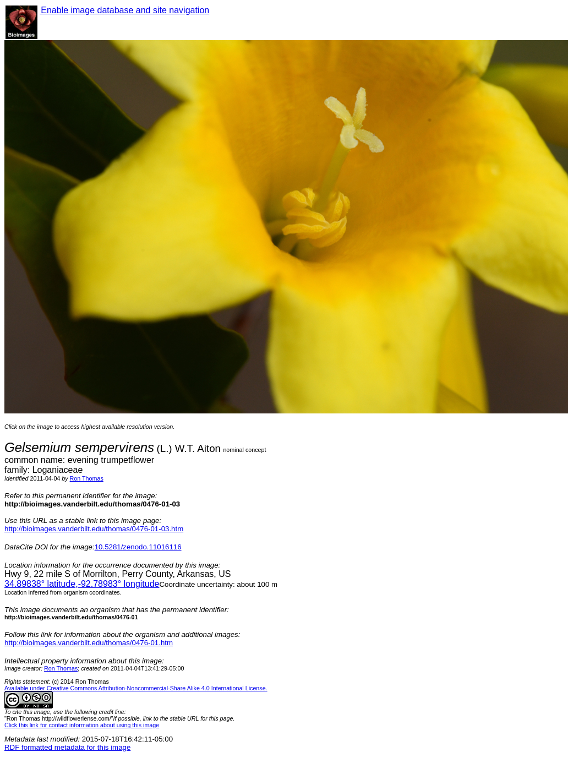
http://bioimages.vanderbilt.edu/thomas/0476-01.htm (88, 643)
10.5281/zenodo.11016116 (138, 547)
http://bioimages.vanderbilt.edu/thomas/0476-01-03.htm (93, 529)
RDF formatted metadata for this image (67, 747)
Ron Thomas (86, 478)
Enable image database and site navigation (124, 10)
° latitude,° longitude (81, 583)
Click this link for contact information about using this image (81, 725)
